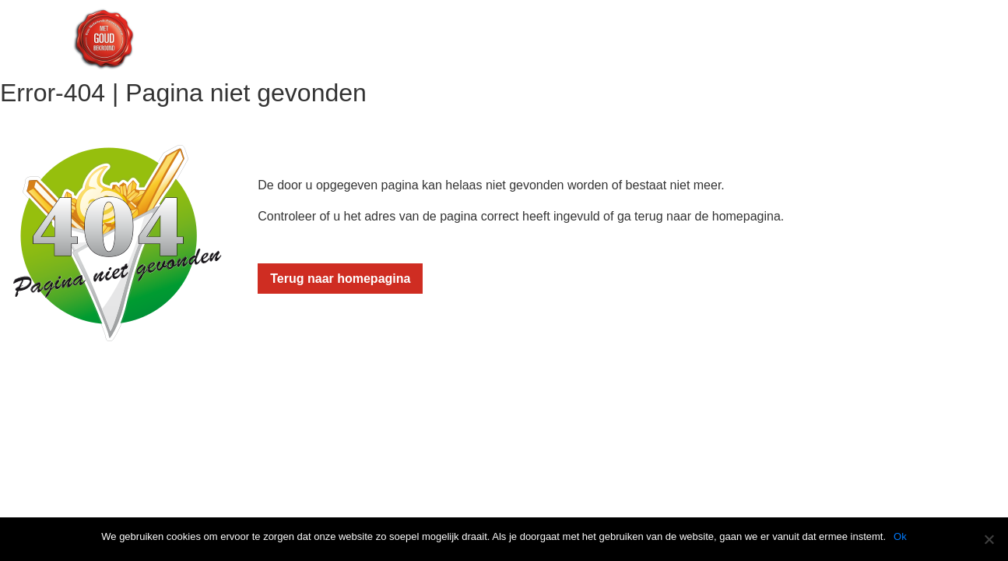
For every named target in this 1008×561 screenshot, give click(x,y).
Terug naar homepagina (340, 278)
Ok (900, 536)
